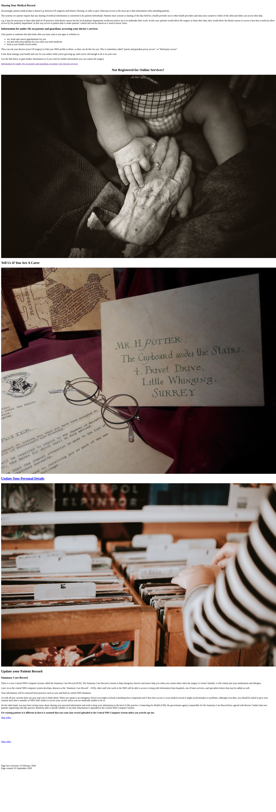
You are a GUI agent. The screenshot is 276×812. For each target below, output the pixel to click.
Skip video (6, 717)
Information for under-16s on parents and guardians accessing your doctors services (39, 64)
